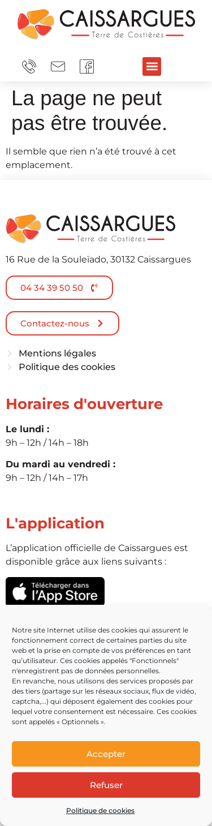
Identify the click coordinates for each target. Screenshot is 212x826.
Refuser (106, 785)
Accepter (106, 753)
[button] (151, 66)
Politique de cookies (100, 810)
